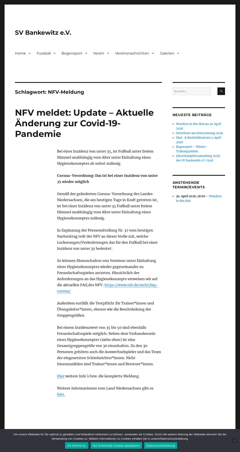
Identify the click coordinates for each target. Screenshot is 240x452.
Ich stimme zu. (76, 445)
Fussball (44, 53)
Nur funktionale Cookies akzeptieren (116, 445)
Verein (98, 53)
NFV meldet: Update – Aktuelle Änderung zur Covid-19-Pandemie (84, 123)
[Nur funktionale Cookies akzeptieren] (234, 440)
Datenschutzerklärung (160, 445)
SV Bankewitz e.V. (43, 32)
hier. (61, 394)
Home (20, 53)
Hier (60, 376)
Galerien (167, 53)
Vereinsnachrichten (132, 53)
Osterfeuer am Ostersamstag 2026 (199, 133)
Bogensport (72, 53)
